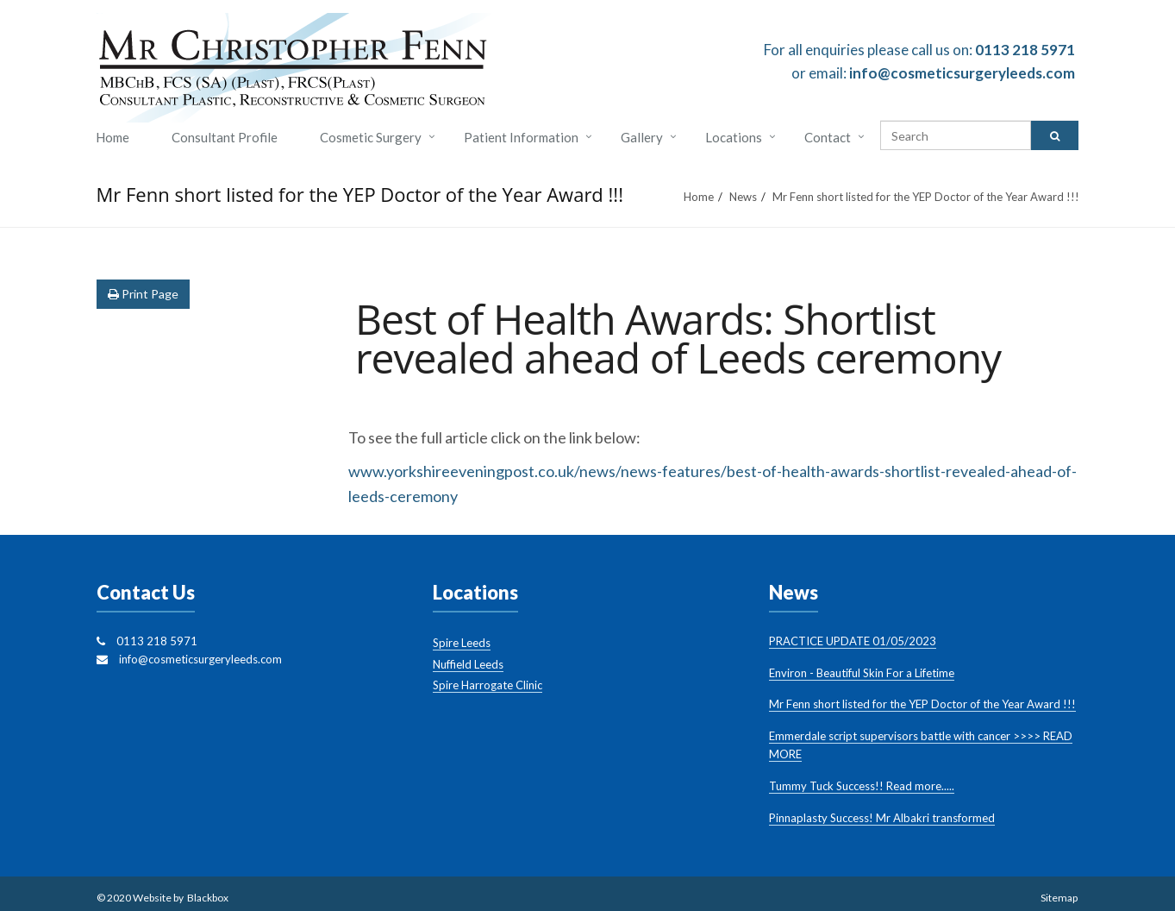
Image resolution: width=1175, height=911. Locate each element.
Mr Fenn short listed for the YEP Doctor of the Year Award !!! (922, 704)
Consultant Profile (225, 137)
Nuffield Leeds (468, 664)
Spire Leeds (462, 643)
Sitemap (1059, 897)
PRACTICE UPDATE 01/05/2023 (852, 641)
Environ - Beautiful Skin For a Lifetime (861, 673)
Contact (827, 137)
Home (112, 137)
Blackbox (207, 897)
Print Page (143, 293)
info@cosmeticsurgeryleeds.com (962, 73)
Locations (733, 137)
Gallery (642, 137)
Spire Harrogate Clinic (487, 685)
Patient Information (521, 137)
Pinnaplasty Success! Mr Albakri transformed (882, 818)
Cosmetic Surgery (371, 137)
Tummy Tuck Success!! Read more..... (861, 786)
